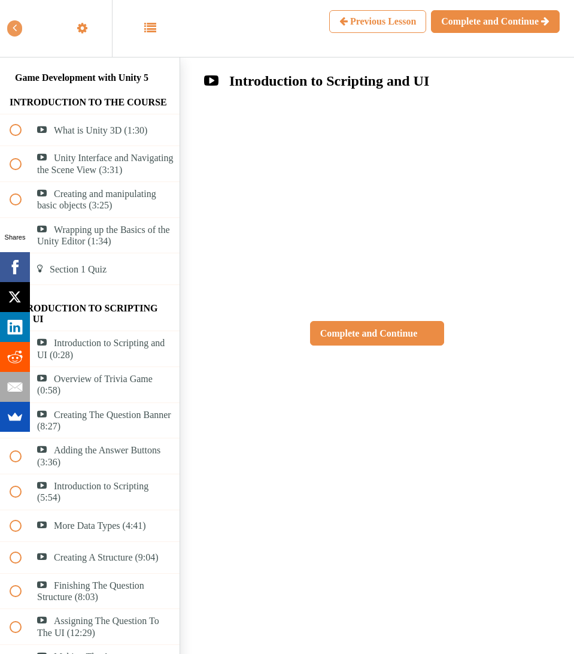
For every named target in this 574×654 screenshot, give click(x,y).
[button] (22, 28)
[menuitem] (90, 28)
